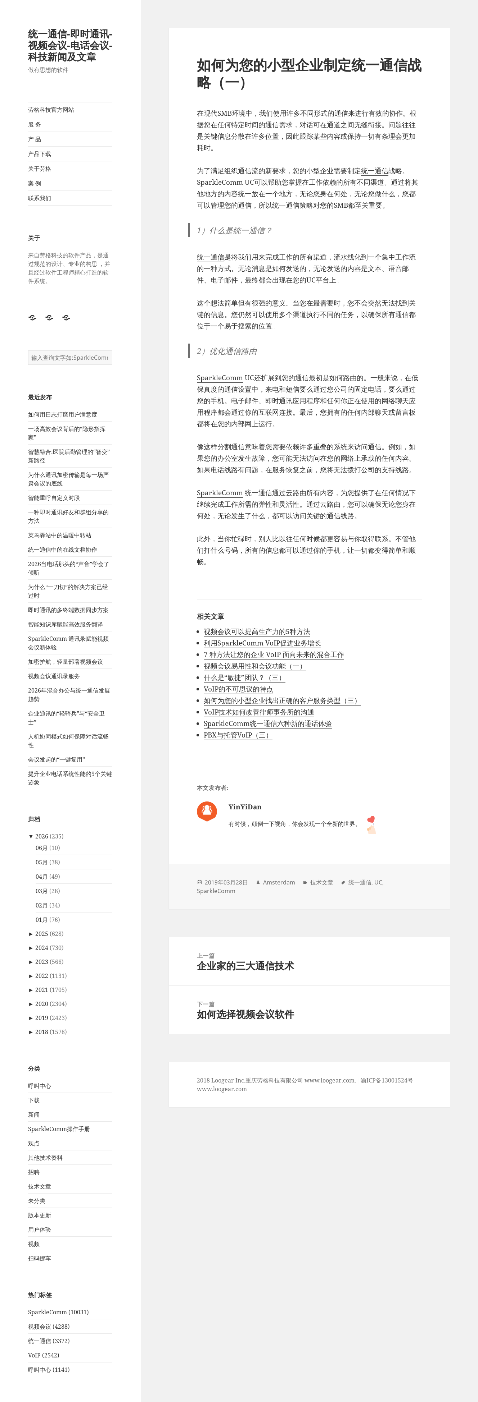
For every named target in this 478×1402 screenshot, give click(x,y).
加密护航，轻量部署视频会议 (65, 662)
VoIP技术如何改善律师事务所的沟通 (259, 712)
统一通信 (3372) (49, 1341)
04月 (42, 877)
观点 (34, 1143)
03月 (42, 891)
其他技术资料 (45, 1158)
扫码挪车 (39, 1258)
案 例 (34, 183)
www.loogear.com (222, 1089)
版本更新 (39, 1215)
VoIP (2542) (43, 1355)
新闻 (34, 1114)
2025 (41, 934)
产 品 (34, 139)
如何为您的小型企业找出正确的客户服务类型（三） (282, 700)
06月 (42, 848)
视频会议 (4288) (49, 1326)
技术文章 (39, 1186)
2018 (41, 1032)
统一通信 (374, 170)
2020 (41, 1004)
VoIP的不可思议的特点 (238, 689)
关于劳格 (39, 169)
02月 (42, 905)
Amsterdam (279, 882)
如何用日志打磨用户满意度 (62, 414)
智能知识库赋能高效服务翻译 (65, 624)
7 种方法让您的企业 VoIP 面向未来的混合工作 (274, 654)
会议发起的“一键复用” (56, 759)
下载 (34, 1100)
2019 (41, 1018)
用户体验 (39, 1229)
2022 (41, 976)
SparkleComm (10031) (58, 1312)
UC (378, 882)
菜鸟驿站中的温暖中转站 (59, 535)
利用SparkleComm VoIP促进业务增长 (262, 643)
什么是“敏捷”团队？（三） (244, 677)
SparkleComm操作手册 (59, 1129)
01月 (42, 920)
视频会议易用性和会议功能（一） (255, 666)
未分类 (36, 1201)
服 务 (34, 124)
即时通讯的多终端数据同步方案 (68, 610)
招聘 (34, 1172)
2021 (41, 990)
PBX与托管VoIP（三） (238, 735)
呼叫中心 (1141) (49, 1370)
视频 (34, 1244)
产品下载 (39, 154)
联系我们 (39, 198)
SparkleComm (220, 182)
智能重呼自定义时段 (54, 498)
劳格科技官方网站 (51, 110)
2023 (41, 962)
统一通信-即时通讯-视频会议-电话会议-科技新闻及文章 (70, 45)
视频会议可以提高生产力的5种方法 (257, 631)
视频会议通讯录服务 (54, 676)
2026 (41, 836)
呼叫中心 (39, 1086)
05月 (42, 862)
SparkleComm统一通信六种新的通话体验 (268, 723)
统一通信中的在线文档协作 (62, 549)
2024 (41, 948)
